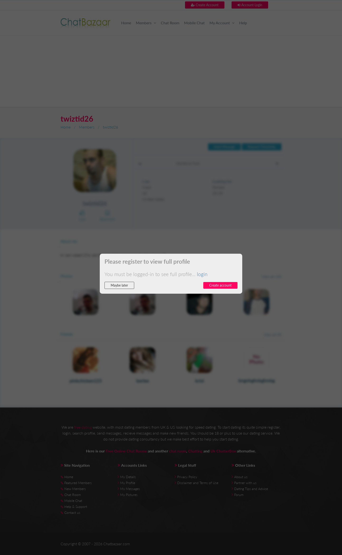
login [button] (202, 274)
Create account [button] (220, 285)
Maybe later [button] (119, 285)
